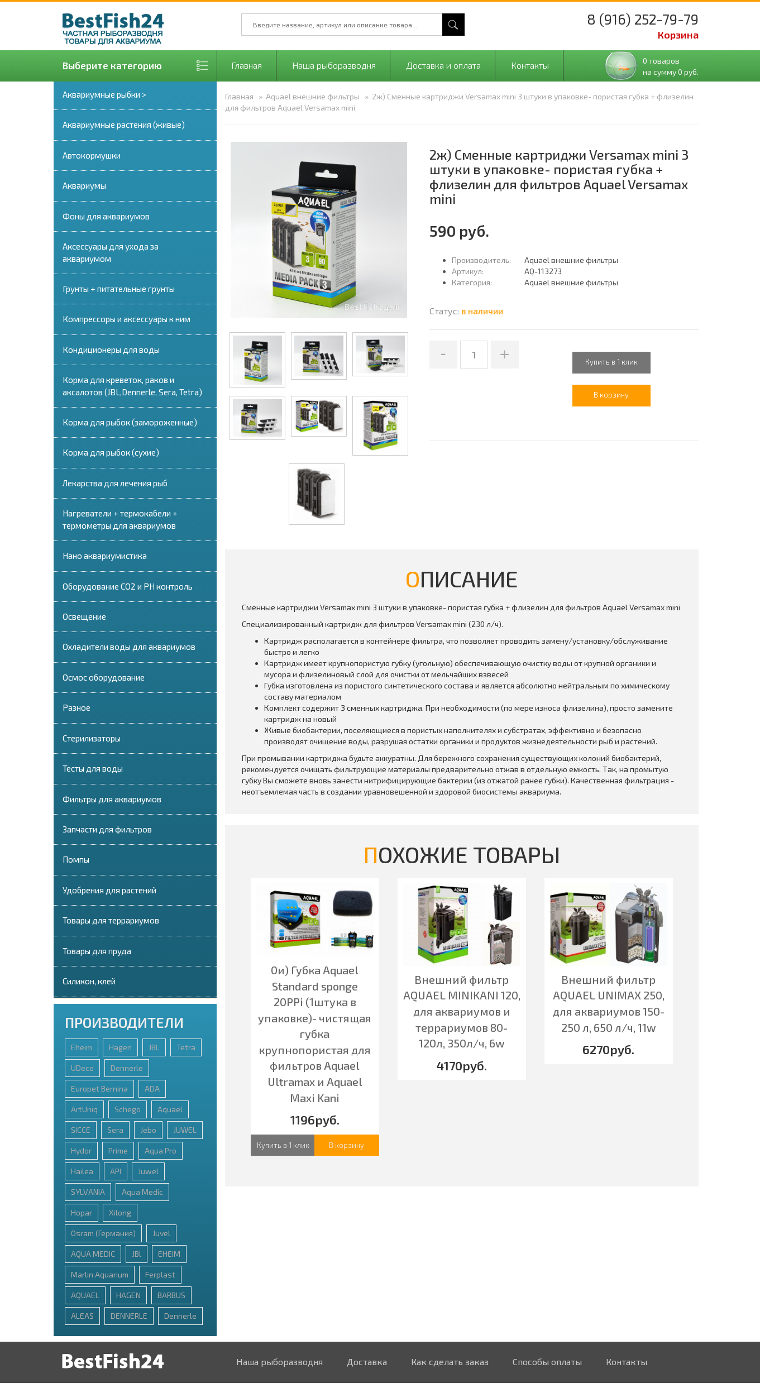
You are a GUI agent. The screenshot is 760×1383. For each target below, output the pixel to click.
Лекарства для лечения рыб (115, 483)
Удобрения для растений (109, 890)
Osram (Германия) (103, 1233)
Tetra (185, 1047)
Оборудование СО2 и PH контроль (128, 586)
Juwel (148, 1171)
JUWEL (185, 1130)
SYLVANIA (88, 1192)
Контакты (530, 65)
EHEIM (169, 1253)
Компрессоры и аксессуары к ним (126, 319)
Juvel (161, 1233)
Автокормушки (92, 155)
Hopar (81, 1212)
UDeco (82, 1068)
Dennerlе (180, 1315)
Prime (118, 1150)
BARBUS (171, 1295)
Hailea (82, 1171)
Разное (76, 707)
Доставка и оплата (443, 65)
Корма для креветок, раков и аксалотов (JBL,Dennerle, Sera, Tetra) (132, 385)
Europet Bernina (99, 1088)
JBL (154, 1047)
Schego (127, 1109)
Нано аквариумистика (105, 556)
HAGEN (128, 1295)
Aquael (170, 1109)
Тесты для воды (93, 768)
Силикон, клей (89, 981)
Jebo (148, 1130)
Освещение (84, 616)
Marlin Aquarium (99, 1274)
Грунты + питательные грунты (119, 289)
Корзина (678, 35)
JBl (136, 1253)
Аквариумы (84, 185)
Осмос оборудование (104, 677)
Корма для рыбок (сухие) (111, 452)
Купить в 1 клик (611, 361)
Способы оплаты (547, 1361)
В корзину (346, 1145)
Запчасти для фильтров (107, 829)
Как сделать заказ (450, 1361)
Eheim (81, 1047)
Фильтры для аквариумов (112, 799)
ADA (152, 1088)
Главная (246, 65)
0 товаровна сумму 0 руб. (671, 66)
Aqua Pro (160, 1150)
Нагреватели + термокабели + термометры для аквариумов (120, 519)
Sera (115, 1130)
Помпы (76, 859)
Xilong (120, 1212)
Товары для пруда (97, 951)
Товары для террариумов (111, 920)
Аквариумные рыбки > (104, 94)
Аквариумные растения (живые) (124, 124)
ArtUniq (84, 1109)
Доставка (367, 1361)
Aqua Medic (142, 1192)
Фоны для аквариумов (106, 216)
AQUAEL (85, 1295)
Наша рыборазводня (334, 65)
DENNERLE (129, 1315)
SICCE (80, 1130)
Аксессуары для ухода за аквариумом (111, 252)
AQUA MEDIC (93, 1253)
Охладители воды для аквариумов (129, 647)
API (115, 1171)
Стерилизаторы (92, 738)
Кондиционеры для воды (111, 349)
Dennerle (127, 1068)
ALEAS (82, 1315)
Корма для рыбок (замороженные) (130, 422)
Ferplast (160, 1274)
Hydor (81, 1150)
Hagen (120, 1047)
